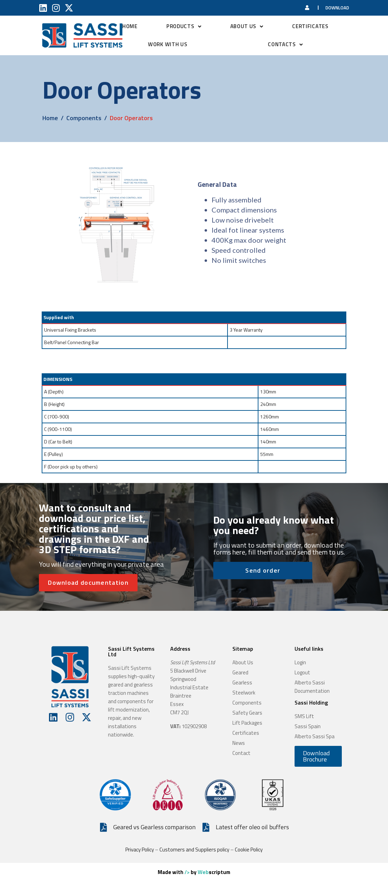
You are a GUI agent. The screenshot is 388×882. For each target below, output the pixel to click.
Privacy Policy (139, 850)
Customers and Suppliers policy (194, 850)
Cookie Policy (249, 850)
